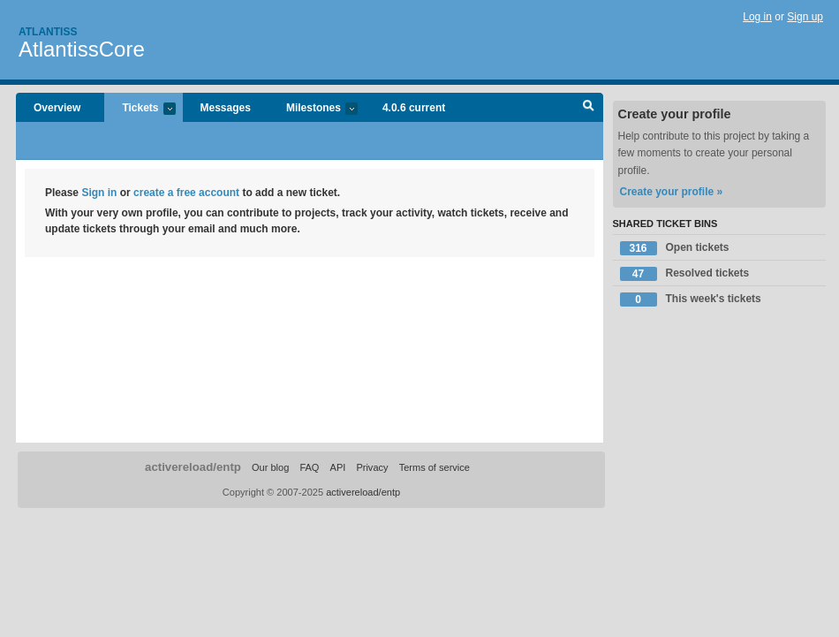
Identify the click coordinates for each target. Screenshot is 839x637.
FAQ (309, 467)
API (338, 467)
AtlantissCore (82, 49)
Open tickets (674, 248)
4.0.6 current (413, 108)
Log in (757, 17)
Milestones (313, 109)
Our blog (270, 467)
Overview (57, 108)
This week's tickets (690, 299)
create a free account (186, 192)
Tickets (139, 109)
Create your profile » (671, 192)
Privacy (372, 467)
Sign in (99, 192)
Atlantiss (48, 32)
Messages (225, 108)
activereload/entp (193, 467)
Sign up (805, 17)
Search (588, 108)
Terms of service (434, 467)
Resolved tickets (685, 274)
